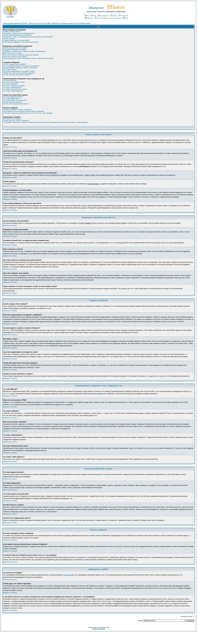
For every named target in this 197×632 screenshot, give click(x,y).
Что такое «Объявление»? (12, 87)
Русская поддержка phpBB (98, 629)
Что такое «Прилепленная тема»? (15, 89)
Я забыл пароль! (9, 38)
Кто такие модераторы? (11, 98)
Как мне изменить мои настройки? (15, 48)
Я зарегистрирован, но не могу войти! (16, 40)
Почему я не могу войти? (12, 31)
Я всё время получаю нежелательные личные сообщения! (23, 111)
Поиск (93, 15)
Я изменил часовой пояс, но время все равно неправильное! (24, 51)
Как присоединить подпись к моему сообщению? (20, 68)
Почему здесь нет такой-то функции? (16, 120)
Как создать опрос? (10, 69)
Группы (113, 15)
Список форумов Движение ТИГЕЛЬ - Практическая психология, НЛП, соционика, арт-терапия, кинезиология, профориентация (46, 23)
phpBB (94, 627)
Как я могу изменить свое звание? (15, 57)
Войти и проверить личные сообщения (107, 18)
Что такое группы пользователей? (15, 100)
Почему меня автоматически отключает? (17, 35)
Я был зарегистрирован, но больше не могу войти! (21, 42)
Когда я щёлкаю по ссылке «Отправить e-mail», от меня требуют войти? (28, 58)
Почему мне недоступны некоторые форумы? (19, 73)
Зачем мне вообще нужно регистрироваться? (19, 33)
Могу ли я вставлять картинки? (14, 86)
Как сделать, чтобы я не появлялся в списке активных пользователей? (28, 37)
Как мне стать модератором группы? (16, 104)
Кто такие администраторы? (13, 97)
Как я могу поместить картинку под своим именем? (21, 55)
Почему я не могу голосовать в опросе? (17, 75)
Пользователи (103, 15)
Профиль (89, 18)
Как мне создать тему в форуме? (14, 64)
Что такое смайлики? (10, 84)
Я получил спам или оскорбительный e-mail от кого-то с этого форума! (28, 113)
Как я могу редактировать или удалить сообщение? (21, 66)
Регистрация (123, 15)
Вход (125, 18)
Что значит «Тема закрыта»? (13, 91)
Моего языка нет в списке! (12, 53)
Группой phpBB (69, 575)
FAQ (87, 15)
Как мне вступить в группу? (12, 102)
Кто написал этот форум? (12, 119)
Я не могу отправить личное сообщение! (17, 109)
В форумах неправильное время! (14, 50)
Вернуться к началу (10, 147)
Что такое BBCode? (10, 80)
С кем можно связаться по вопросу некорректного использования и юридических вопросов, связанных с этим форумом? (45, 122)
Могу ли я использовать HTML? (14, 82)
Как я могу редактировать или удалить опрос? (19, 71)
